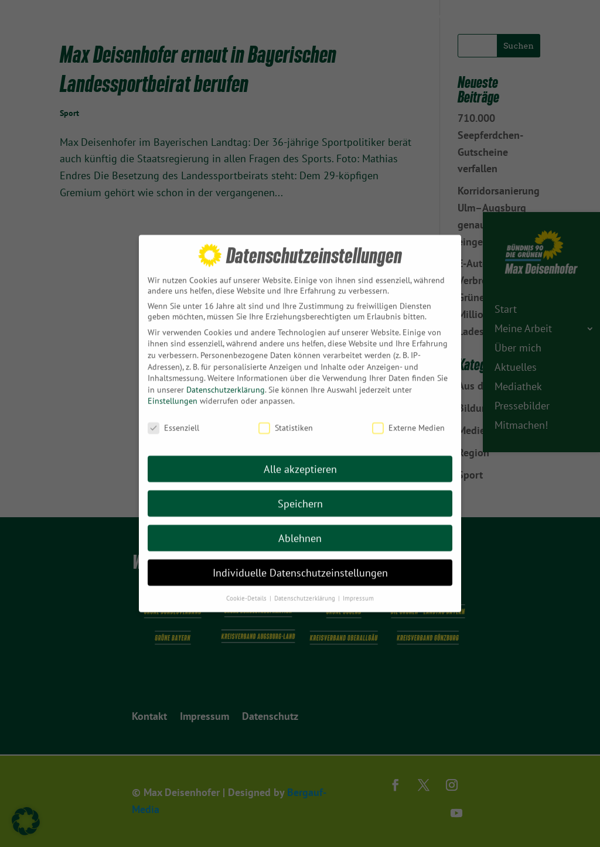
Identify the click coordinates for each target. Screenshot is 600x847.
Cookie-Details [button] (247, 572)
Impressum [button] (358, 572)
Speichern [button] (300, 478)
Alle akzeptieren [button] (300, 443)
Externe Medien (408, 402)
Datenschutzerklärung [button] (305, 572)
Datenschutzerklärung (225, 364)
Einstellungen (172, 375)
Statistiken (285, 402)
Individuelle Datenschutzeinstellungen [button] (300, 547)
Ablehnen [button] (300, 513)
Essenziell (173, 402)
